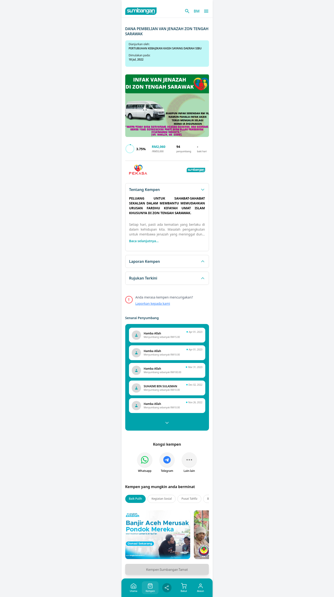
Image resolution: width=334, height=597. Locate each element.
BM (196, 11)
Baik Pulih (135, 499)
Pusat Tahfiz (189, 499)
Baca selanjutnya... (144, 241)
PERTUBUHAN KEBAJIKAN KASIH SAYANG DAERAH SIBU (165, 48)
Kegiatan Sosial (161, 499)
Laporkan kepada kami (152, 303)
